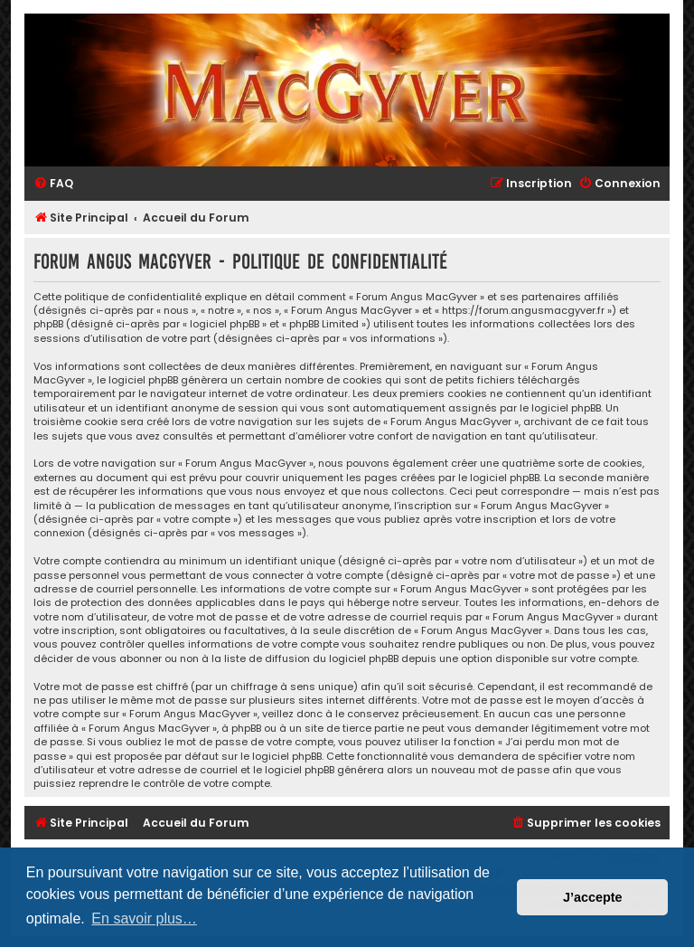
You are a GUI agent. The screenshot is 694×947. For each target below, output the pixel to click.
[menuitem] (53, 184)
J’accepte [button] (593, 897)
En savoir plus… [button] (144, 918)
